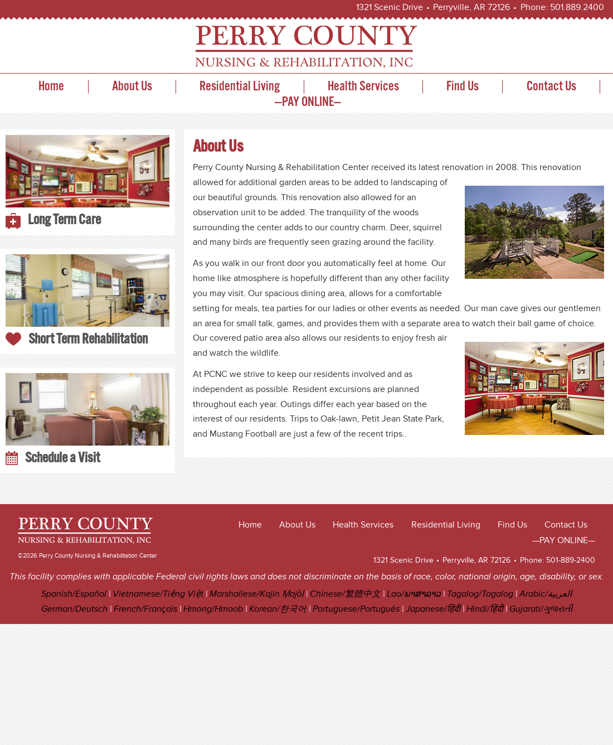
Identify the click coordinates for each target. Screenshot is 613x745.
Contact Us (551, 87)
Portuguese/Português (356, 609)
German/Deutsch (74, 609)
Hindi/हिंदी (484, 609)
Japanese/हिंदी (433, 609)
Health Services (363, 87)
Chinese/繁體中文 (345, 594)
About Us (132, 87)
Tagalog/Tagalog (480, 594)
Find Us (462, 87)
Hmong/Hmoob (213, 609)
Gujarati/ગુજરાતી (540, 609)
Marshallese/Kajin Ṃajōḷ (257, 594)
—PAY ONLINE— (308, 102)
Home (51, 87)
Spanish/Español (73, 594)
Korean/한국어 (277, 609)
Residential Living (240, 87)
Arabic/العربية (545, 594)
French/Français (145, 609)
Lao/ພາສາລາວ (414, 594)
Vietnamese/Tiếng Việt (158, 594)
